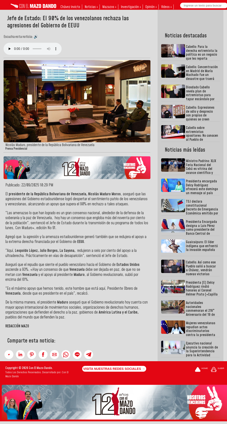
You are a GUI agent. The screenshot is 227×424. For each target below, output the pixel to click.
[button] (8, 354)
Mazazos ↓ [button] (109, 6)
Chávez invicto (70, 6)
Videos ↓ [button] (166, 6)
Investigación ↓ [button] (131, 6)
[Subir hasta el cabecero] (217, 370)
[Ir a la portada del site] (201, 370)
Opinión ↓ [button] (151, 6)
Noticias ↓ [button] (91, 6)
